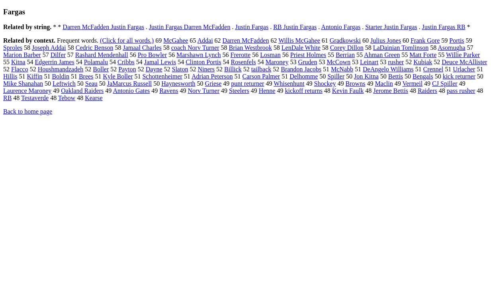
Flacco (19, 69)
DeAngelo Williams (388, 69)
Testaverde (35, 97)
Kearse (93, 97)
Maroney (277, 62)
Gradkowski (345, 40)
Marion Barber (22, 54)
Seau (91, 83)
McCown (338, 62)
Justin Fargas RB (444, 27)
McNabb (342, 69)
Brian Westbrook (250, 47)
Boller (101, 69)
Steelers (239, 90)
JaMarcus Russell (129, 83)
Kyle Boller (118, 76)
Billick (233, 69)
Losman (270, 54)
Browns (356, 83)
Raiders (427, 90)
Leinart (369, 62)
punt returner (247, 83)
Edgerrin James (54, 62)
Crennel (433, 69)
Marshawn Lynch (198, 54)
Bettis (395, 76)
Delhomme (304, 76)
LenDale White (301, 47)
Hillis (10, 76)
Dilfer (58, 54)
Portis (456, 40)
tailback (261, 69)
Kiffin (35, 76)
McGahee (175, 40)
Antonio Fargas (340, 27)
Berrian (345, 54)
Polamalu (96, 62)
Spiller (335, 76)
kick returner (459, 76)
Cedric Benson (94, 47)
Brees (86, 76)
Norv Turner (203, 90)
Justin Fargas (251, 27)
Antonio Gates (131, 90)
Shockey (325, 83)
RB (7, 97)
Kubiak (422, 62)
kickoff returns (303, 90)
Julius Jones (385, 40)
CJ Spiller (445, 83)
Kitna (18, 62)
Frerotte (241, 54)
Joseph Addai (49, 47)
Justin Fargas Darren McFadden (190, 27)
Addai (205, 40)
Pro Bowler (152, 54)
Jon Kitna (366, 76)
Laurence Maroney (27, 90)
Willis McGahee (299, 40)
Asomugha (451, 47)
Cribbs (126, 62)
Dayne (154, 69)
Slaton (180, 69)
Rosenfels (243, 62)
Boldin (60, 76)
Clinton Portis (203, 62)
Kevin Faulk (348, 90)
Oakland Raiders (82, 90)
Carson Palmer (261, 76)
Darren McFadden (246, 40)
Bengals (423, 76)
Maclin (384, 83)
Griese (213, 83)
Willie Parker (463, 54)
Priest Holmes (308, 54)
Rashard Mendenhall (101, 54)
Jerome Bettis (390, 90)
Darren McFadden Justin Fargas (103, 27)
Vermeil (412, 83)
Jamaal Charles (142, 47)
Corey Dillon (347, 47)
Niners (206, 69)
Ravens (168, 90)
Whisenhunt (289, 83)
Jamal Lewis (160, 62)
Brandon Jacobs (301, 69)
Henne (267, 90)
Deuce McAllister (464, 62)
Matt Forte (422, 54)
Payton (127, 69)
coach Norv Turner (195, 47)
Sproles (12, 47)
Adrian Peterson (212, 76)
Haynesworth (178, 83)
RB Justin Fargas (295, 27)
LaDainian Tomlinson (400, 47)
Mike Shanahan (23, 83)
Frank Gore (425, 40)
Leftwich (64, 83)
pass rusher (461, 90)
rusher (396, 62)
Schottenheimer (162, 76)
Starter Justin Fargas (391, 27)
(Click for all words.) (127, 40)
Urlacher (464, 69)
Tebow (66, 97)
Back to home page (27, 111)
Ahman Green (382, 54)
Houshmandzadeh (61, 69)
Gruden (307, 62)
